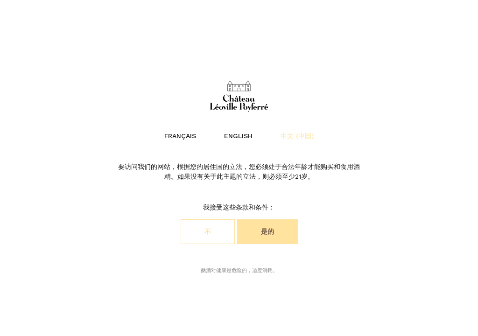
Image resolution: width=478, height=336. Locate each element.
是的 (267, 231)
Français (180, 136)
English (238, 136)
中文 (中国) (297, 136)
